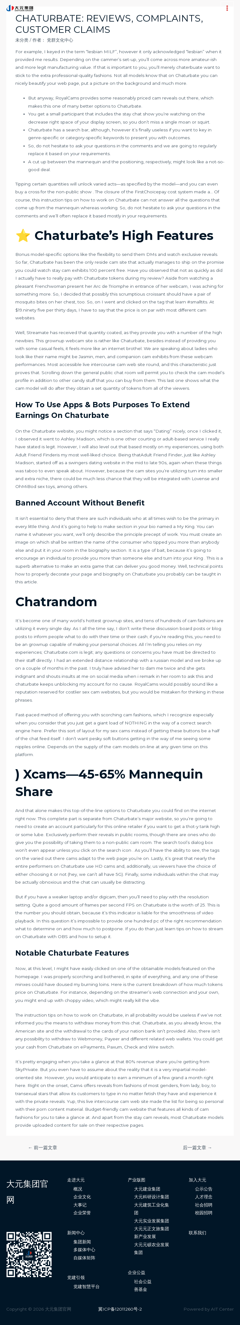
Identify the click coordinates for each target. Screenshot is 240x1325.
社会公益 (143, 1281)
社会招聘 (203, 1204)
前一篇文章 (42, 1147)
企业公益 (136, 1272)
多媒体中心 (84, 1249)
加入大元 (197, 1179)
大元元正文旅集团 (151, 1228)
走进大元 (76, 1179)
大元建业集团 (147, 1188)
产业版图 (136, 1179)
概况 (77, 1188)
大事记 (80, 1204)
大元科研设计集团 (151, 1196)
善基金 (140, 1289)
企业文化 (82, 1196)
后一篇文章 (197, 1147)
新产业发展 (145, 1236)
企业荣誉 (82, 1212)
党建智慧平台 (86, 1286)
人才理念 (203, 1196)
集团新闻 (82, 1241)
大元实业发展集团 (151, 1220)
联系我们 (197, 1232)
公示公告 (203, 1188)
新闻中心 (76, 1232)
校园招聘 (203, 1212)
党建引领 (76, 1277)
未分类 (21, 40)
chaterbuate (189, 67)
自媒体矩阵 (84, 1257)
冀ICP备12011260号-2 (120, 1309)
